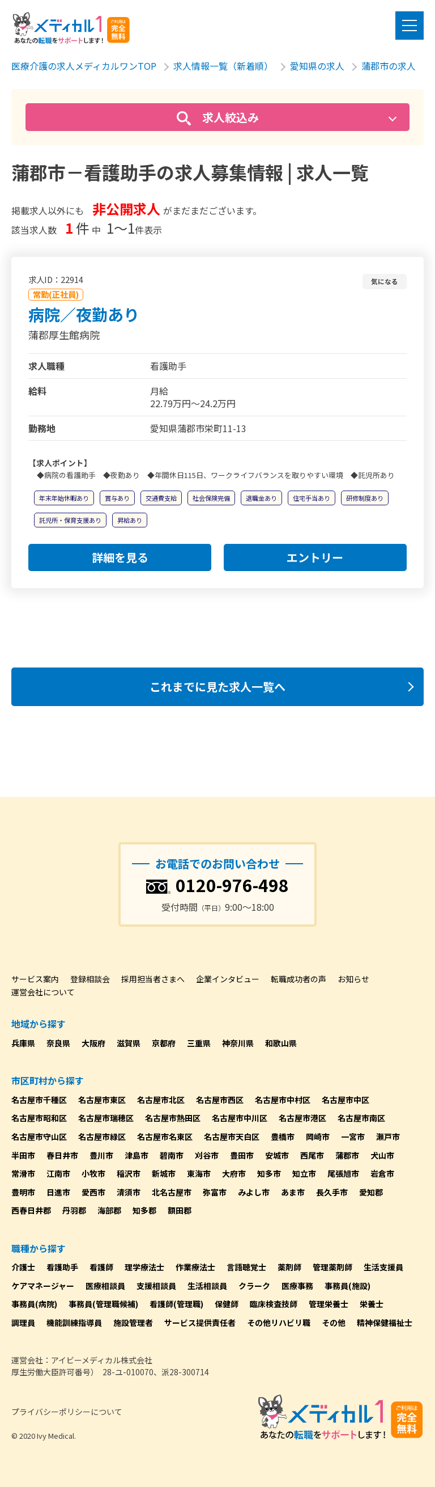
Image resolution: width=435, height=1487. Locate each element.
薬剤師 (289, 1267)
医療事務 (297, 1285)
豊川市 (101, 1155)
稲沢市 (128, 1173)
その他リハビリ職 (278, 1322)
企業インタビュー (227, 979)
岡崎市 (318, 1136)
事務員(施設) (347, 1285)
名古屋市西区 (220, 1099)
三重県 (199, 1043)
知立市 (304, 1173)
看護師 (101, 1267)
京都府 (164, 1043)
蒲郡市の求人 (388, 66)
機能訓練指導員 (74, 1322)
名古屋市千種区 (39, 1099)
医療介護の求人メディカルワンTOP (83, 66)
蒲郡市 (347, 1155)
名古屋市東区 (102, 1099)
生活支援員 (383, 1267)
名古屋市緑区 (102, 1136)
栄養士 (371, 1303)
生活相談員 (207, 1285)
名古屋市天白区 (231, 1136)
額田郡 (179, 1210)
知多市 (269, 1173)
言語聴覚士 (246, 1267)
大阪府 (93, 1043)
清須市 (128, 1192)
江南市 (58, 1173)
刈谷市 (207, 1155)
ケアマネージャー (42, 1285)
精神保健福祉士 (384, 1322)
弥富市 (215, 1192)
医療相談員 (105, 1285)
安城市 (277, 1155)
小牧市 (93, 1173)
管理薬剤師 (332, 1267)
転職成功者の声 (298, 979)
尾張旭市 (343, 1173)
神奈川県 (238, 1043)
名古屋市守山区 (39, 1136)
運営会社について (43, 992)
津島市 (136, 1155)
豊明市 (23, 1192)
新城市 (164, 1173)
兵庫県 (23, 1043)
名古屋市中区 (345, 1099)
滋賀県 (128, 1043)
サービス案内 (35, 979)
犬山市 (382, 1155)
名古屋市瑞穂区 (106, 1117)
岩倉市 (382, 1173)
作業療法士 (195, 1267)
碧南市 (172, 1155)
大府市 (234, 1173)
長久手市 (332, 1192)
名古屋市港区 (302, 1117)
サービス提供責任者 (200, 1322)
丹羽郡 (74, 1210)
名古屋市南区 (361, 1117)
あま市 (293, 1192)
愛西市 (93, 1192)
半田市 (23, 1155)
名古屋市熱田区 (173, 1117)
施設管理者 (133, 1322)
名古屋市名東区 (165, 1136)
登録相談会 (90, 979)
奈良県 (58, 1043)
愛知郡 (371, 1192)
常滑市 (23, 1173)
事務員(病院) (34, 1303)
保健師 (226, 1303)
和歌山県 (281, 1043)
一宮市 (353, 1136)
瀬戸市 (388, 1136)
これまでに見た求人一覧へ (217, 686)
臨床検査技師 (273, 1303)
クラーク (254, 1285)
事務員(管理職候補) (103, 1303)
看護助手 (62, 1267)
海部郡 (109, 1210)
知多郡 (144, 1210)
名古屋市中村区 (282, 1099)
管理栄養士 (328, 1303)
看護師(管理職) (176, 1303)
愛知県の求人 (317, 66)
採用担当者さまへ (153, 979)
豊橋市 (283, 1136)
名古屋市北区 (161, 1099)
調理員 (23, 1322)
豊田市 (242, 1155)
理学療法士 (144, 1267)
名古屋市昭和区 (39, 1117)
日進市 (58, 1192)
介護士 (23, 1267)
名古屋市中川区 (239, 1117)
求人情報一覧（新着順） (223, 66)
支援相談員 (156, 1285)
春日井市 (62, 1155)
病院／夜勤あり (83, 314)
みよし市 (254, 1192)
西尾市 (312, 1155)
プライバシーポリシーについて (66, 1411)
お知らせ (353, 979)
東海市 (199, 1173)
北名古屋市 (171, 1192)
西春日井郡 (31, 1210)
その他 (334, 1322)
